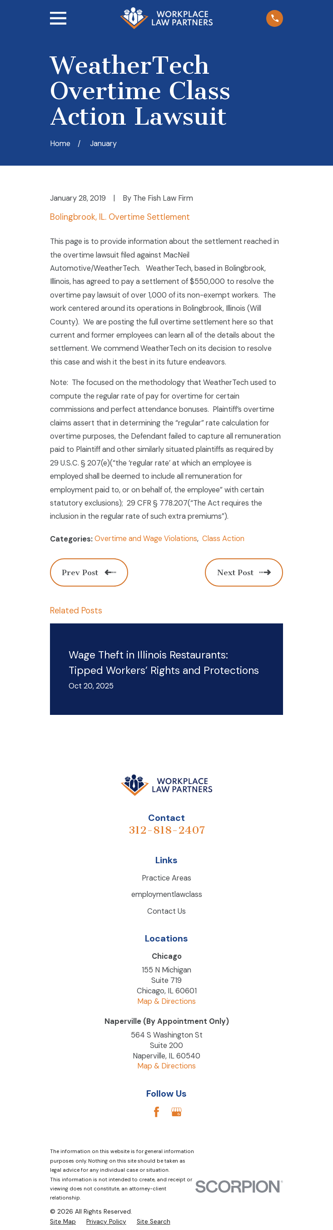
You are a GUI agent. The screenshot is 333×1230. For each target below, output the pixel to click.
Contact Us (166, 911)
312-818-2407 (167, 830)
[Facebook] (156, 1112)
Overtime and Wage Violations (145, 538)
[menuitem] (63, 1221)
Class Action (223, 538)
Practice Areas (166, 878)
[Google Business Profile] (176, 1112)
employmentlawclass (166, 894)
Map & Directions (166, 1001)
